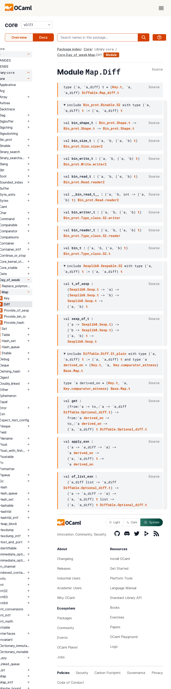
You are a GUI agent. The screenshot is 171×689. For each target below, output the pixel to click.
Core (18, 54)
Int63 (25, 597)
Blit (23, 170)
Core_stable (30, 268)
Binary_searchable (34, 158)
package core (15, 49)
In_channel (29, 566)
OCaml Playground (124, 637)
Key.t (117, 87)
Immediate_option (34, 554)
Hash (25, 487)
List (24, 670)
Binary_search (31, 152)
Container (28, 243)
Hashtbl (27, 512)
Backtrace (29, 109)
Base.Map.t (73, 370)
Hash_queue (32, 347)
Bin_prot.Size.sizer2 (83, 146)
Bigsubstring (30, 133)
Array (25, 97)
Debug (26, 359)
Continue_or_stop (34, 255)
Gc (23, 481)
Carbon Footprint (107, 673)
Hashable (28, 505)
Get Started (119, 568)
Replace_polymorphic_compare (38, 286)
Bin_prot (27, 140)
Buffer (26, 188)
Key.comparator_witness (134, 365)
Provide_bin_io (36, 316)
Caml (24, 207)
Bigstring (27, 127)
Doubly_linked (31, 383)
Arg (23, 91)
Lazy (24, 658)
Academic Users (69, 588)
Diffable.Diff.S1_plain (104, 353)
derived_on (73, 365)
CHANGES (24, 60)
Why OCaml (66, 598)
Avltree (26, 103)
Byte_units (29, 194)
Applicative (29, 85)
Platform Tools (121, 578)
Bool (24, 176)
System (151, 522)
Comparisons (30, 237)
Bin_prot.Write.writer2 (85, 164)
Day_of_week (31, 280)
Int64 (25, 603)
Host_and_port (32, 542)
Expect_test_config (36, 420)
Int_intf (26, 615)
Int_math (28, 621)
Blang (25, 164)
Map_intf (28, 682)
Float (25, 444)
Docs (43, 37)
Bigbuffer (28, 121)
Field (24, 432)
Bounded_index (33, 182)
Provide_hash (36, 323)
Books (115, 607)
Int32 (25, 591)
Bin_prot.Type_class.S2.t (86, 253)
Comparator (30, 231)
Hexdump (28, 530)
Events (62, 638)
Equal (25, 402)
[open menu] (161, 8)
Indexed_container (34, 573)
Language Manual (123, 588)
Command (28, 219)
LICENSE (23, 66)
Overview (19, 37)
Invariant (27, 640)
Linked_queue (31, 664)
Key (28, 298)
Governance (136, 673)
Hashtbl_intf (30, 518)
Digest (26, 377)
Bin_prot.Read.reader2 (84, 182)
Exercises (117, 617)
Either (25, 390)
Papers (115, 627)
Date (25, 274)
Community (65, 628)
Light (114, 522)
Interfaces (29, 633)
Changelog (65, 559)
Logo (114, 646)
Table (27, 335)
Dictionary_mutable (35, 652)
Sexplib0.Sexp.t (84, 289)
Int (23, 585)
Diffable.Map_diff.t (100, 92)
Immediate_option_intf (34, 560)
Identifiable (29, 548)
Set (26, 329)
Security (82, 673)
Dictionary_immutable (37, 646)
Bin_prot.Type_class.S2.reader (91, 236)
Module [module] (111, 55)
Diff (28, 304)
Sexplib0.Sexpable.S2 (102, 266)
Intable (26, 627)
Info (24, 579)
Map (26, 292)
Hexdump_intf (31, 536)
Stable (28, 353)
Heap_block (30, 524)
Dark (132, 522)
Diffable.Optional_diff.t (86, 412)
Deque (26, 365)
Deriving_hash (31, 371)
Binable (26, 146)
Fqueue (26, 475)
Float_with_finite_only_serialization (34, 451)
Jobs (61, 657)
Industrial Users (68, 578)
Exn (24, 414)
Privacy (157, 673)
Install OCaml (120, 559)
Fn (23, 463)
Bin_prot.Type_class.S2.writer (91, 218)
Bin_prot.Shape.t (114, 123)
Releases (64, 568)
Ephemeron (29, 396)
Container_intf (32, 249)
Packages (64, 618)
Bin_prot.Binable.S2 (101, 105)
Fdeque (26, 426)
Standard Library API (126, 598)
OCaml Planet (67, 647)
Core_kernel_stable (34, 262)
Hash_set (30, 341)
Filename (27, 438)
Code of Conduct (70, 682)
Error (24, 408)
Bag (24, 115)
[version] (37, 24)
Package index (69, 49)
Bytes (25, 201)
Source (157, 69)
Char (24, 213)
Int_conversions (33, 609)
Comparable (30, 225)
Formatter (28, 469)
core (11, 24)
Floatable (28, 457)
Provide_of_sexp (38, 310)
